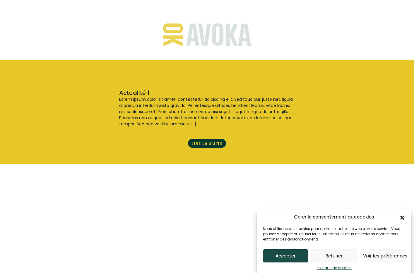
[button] (402, 219)
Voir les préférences (384, 258)
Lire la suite (207, 143)
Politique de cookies (334, 269)
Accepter (286, 258)
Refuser (334, 258)
